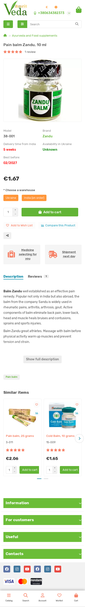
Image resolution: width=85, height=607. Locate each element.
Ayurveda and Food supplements (34, 35)
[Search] (54, 24)
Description (13, 276)
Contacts (44, 553)
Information (44, 503)
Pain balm (11, 376)
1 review (19, 52)
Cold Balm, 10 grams (60, 436)
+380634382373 (48, 13)
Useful (44, 536)
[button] (79, 438)
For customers (44, 520)
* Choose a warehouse (19, 190)
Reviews (38, 276)
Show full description (42, 359)
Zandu (48, 136)
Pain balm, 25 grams (20, 436)
